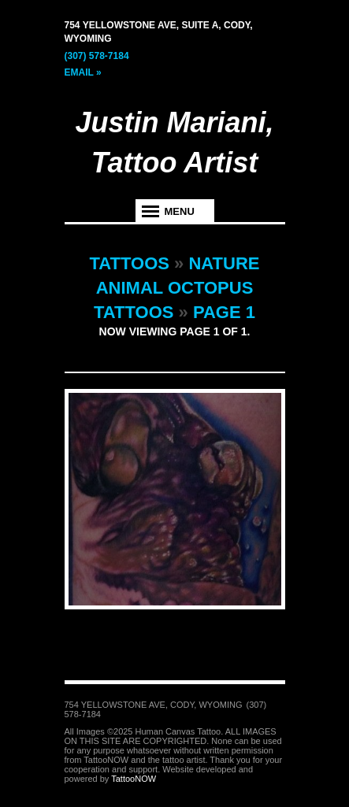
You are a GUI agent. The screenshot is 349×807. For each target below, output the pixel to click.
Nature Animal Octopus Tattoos (177, 288)
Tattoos (129, 263)
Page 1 (224, 312)
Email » (83, 72)
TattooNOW (133, 778)
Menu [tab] (180, 211)
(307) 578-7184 (97, 55)
